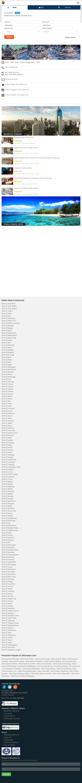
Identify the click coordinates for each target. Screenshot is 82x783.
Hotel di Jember (7, 423)
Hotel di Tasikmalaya (9, 630)
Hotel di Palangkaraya (9, 518)
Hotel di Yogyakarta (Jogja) (11, 650)
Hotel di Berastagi (8, 355)
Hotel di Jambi (7, 418)
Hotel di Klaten (7, 445)
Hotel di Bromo (7, 374)
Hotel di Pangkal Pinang (10, 528)
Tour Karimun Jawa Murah (12, 668)
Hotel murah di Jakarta (58, 659)
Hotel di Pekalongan (9, 545)
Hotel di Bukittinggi (8, 377)
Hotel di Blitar (6, 362)
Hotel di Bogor (7, 365)
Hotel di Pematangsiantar (10, 555)
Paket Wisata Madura (64, 668)
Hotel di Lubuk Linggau (10, 474)
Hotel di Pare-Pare (8, 537)
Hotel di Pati (6, 542)
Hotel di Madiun (7, 481)
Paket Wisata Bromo (48, 668)
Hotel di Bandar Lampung (11, 323)
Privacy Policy (8, 740)
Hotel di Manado (7, 499)
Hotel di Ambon (7, 311)
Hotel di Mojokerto (8, 508)
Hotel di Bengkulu (8, 352)
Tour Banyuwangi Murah (31, 668)
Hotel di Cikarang (8, 381)
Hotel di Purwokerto (9, 574)
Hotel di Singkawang (9, 598)
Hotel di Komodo (8, 450)
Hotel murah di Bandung (10, 659)
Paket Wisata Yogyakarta (59, 671)
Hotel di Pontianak (8, 559)
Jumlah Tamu (8, 28)
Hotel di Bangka (7, 328)
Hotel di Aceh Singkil (9, 306)
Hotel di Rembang (8, 579)
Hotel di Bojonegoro (9, 367)
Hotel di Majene (7, 489)
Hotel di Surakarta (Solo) (10, 615)
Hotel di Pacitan (7, 513)
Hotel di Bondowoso (9, 369)
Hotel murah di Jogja (42, 659)
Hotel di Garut (6, 406)
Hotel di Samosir (7, 586)
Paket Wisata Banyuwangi (27, 671)
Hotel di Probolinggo (9, 564)
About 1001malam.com (11, 735)
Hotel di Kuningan (8, 455)
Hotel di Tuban (7, 642)
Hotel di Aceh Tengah (9, 308)
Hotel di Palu (6, 523)
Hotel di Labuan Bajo (9, 459)
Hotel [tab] (11, 7)
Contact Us (7, 737)
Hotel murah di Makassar (34, 661)
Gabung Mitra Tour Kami (12, 718)
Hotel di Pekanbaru (8, 547)
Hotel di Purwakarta (8, 569)
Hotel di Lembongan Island (11, 467)
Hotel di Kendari (7, 440)
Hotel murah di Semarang (62, 664)
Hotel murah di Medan (9, 664)
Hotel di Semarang (8, 591)
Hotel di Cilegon (7, 386)
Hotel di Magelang (8, 486)
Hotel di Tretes (7, 640)
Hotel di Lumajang (8, 477)
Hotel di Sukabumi (8, 608)
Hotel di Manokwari (8, 501)
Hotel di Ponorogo (8, 557)
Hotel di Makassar (8, 491)
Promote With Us (9, 716)
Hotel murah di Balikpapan (26, 666)
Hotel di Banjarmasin (9, 333)
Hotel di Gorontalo (8, 408)
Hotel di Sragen (7, 603)
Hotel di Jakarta (7, 416)
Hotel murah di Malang (53, 661)
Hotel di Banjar (7, 330)
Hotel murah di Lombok (27, 664)
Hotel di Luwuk (7, 479)
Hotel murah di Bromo (45, 666)
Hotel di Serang (7, 594)
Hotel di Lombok (7, 469)
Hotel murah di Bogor (16, 661)
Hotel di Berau (7, 357)
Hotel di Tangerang (8, 620)
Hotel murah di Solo (69, 661)
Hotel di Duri (6, 401)
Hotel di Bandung (8, 325)
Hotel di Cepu (6, 379)
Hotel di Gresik (7, 411)
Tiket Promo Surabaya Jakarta (19, 673)
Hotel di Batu (6, 343)
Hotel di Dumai (7, 399)
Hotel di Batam (7, 340)
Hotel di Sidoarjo (7, 596)
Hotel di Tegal (6, 633)
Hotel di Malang (7, 494)
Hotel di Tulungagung (9, 645)
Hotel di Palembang (8, 521)
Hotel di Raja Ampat (9, 577)
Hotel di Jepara (7, 425)
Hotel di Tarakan (7, 628)
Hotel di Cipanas (7, 389)
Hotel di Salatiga (7, 581)
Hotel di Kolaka (7, 447)
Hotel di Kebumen (8, 435)
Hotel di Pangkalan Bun (10, 530)
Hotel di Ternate (7, 637)
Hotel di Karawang (8, 430)
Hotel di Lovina (7, 472)
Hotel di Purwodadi (8, 572)
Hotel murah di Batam (44, 664)
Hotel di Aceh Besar (8, 303)
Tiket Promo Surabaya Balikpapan (23, 676)
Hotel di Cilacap (7, 384)
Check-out (45, 22)
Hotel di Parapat (7, 535)
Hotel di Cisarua (7, 394)
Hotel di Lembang (8, 464)
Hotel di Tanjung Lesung (10, 623)
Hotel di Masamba (8, 503)
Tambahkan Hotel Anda (11, 711)
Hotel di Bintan (7, 360)
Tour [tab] (41, 7)
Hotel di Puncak (7, 567)
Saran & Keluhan (9, 745)
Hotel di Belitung (7, 350)
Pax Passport (8, 13)
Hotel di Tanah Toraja (9, 618)
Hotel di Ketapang (8, 443)
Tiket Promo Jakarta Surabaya (41, 673)
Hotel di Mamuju (7, 496)
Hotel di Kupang (7, 457)
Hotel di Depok (7, 396)
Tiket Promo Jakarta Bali (61, 673)
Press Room (8, 713)
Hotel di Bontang (7, 372)
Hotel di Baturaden (8, 345)
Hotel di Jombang (8, 428)
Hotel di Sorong (7, 601)
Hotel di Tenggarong (9, 635)
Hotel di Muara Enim (9, 511)
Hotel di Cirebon (7, 391)
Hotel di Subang (7, 606)
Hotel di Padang (7, 516)
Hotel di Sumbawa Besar (10, 611)
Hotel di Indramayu (8, 413)
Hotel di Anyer (7, 313)
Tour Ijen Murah (74, 666)
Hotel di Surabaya (8, 613)
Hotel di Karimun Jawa (10, 433)
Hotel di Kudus (7, 452)
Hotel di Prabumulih (9, 562)
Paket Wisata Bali (43, 671)
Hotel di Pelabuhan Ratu (10, 550)
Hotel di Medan (7, 506)
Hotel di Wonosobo (8, 647)
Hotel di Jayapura (8, 421)
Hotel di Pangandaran (9, 525)
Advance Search (70, 37)
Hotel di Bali (6, 316)
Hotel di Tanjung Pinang (10, 625)
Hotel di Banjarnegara (9, 335)
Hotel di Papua (7, 533)
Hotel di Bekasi (7, 347)
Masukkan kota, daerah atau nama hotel (18, 15)
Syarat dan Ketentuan (11, 742)
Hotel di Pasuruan (8, 540)
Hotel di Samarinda (8, 584)
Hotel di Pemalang (8, 552)
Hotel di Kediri (7, 438)
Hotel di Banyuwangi (9, 338)
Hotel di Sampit (7, 589)
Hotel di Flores (7, 403)
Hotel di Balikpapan (8, 318)
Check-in (7, 22)
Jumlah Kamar (47, 28)
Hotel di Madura (7, 484)
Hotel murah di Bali (27, 659)
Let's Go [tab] (64, 7)
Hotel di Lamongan (8, 462)
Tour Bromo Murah (60, 666)
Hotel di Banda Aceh (9, 321)
